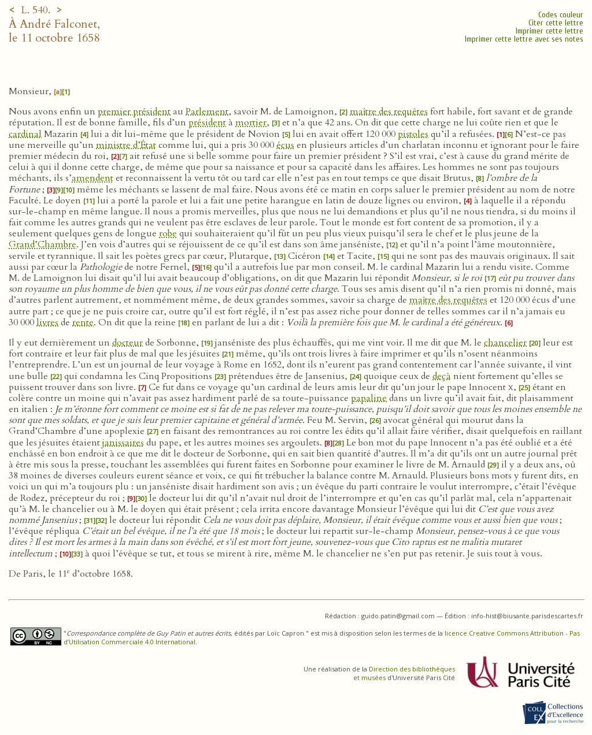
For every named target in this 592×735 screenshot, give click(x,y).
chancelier (505, 342)
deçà (441, 376)
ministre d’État (126, 145)
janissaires (123, 442)
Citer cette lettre (555, 23)
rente (83, 322)
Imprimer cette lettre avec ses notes (524, 39)
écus (285, 145)
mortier (251, 122)
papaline (369, 398)
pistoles (413, 134)
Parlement (207, 111)
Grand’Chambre (42, 244)
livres (47, 322)
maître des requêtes (389, 111)
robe (168, 233)
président (207, 122)
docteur (127, 342)
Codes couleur (560, 15)
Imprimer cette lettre (549, 31)
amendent (92, 178)
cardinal (25, 134)
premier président (134, 111)
